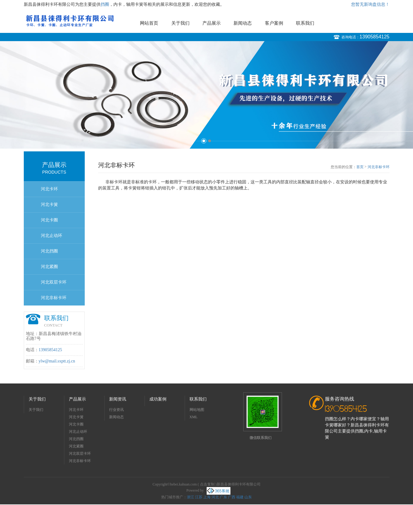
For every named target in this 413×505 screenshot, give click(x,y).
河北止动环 (51, 235)
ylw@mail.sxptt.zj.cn (57, 361)
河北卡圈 (49, 220)
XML (194, 417)
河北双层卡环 (53, 282)
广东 (223, 497)
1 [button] (203, 140)
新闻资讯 (117, 399)
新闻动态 (242, 23)
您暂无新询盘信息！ (370, 4)
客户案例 (274, 23)
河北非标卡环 (53, 297)
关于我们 (180, 23)
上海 (207, 497)
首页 (360, 167)
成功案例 (157, 399)
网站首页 (149, 23)
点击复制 (207, 484)
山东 (248, 497)
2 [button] (209, 140)
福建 (240, 497)
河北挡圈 (49, 251)
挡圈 (105, 4)
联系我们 (305, 23)
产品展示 (211, 23)
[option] (206, 95)
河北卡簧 (49, 204)
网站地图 (197, 410)
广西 (231, 497)
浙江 (190, 497)
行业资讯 (116, 410)
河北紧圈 (49, 266)
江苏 (198, 497)
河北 (215, 497)
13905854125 (375, 36)
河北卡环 (49, 189)
